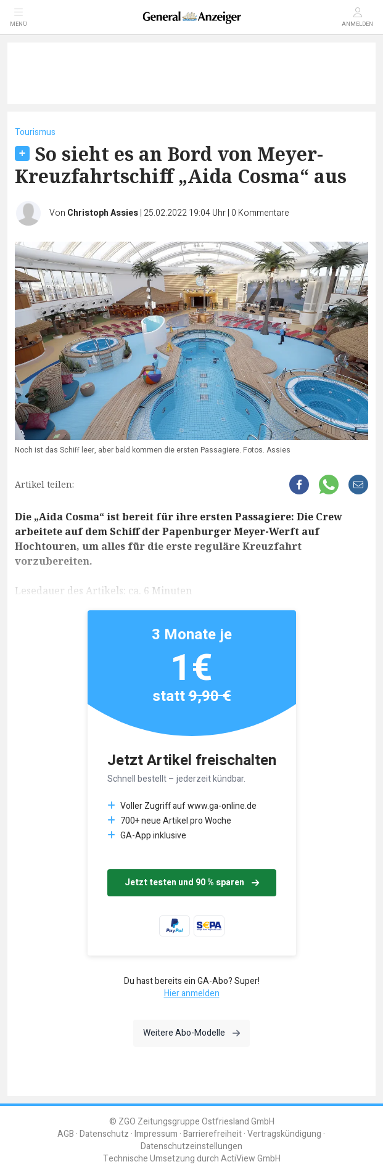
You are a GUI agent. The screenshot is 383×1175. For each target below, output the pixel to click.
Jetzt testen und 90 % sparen (192, 882)
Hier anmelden (192, 993)
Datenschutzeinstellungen (191, 1146)
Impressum (156, 1134)
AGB (65, 1134)
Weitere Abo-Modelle (191, 1032)
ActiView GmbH (251, 1158)
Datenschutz (104, 1134)
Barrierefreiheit (212, 1134)
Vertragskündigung (284, 1134)
